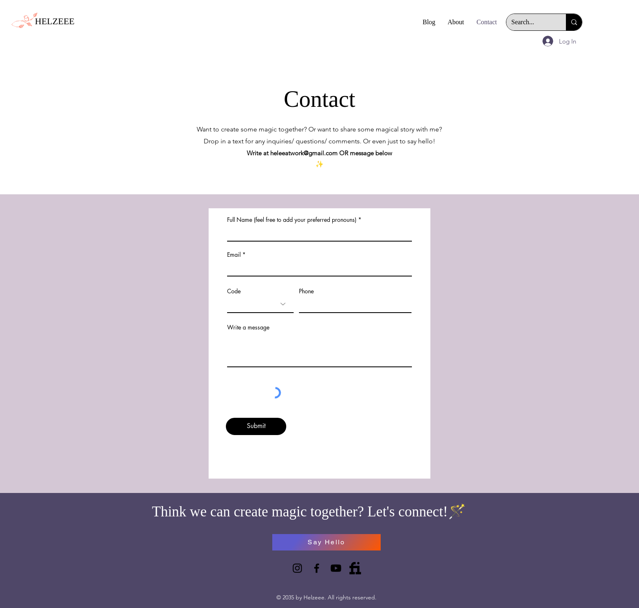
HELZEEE (55, 21)
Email (234, 255)
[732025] (355, 568)
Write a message (248, 327)
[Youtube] (336, 568)
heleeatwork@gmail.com (304, 153)
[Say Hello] (326, 542)
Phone (306, 291)
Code (234, 291)
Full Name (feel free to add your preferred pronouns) (291, 220)
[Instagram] (297, 568)
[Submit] (256, 426)
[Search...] (530, 22)
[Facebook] (316, 568)
